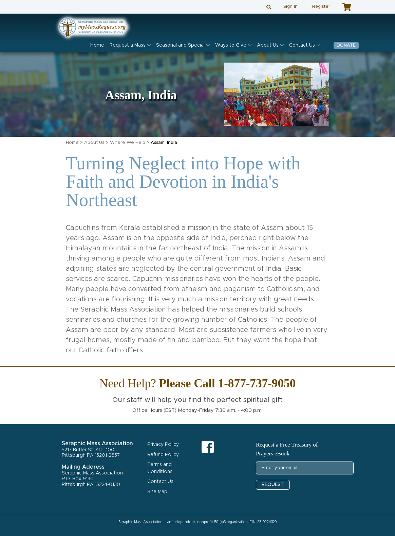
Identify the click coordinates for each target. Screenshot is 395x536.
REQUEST (273, 484)
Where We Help (127, 142)
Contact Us (160, 481)
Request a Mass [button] (128, 45)
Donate (346, 45)
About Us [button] (268, 45)
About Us (94, 142)
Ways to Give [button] (230, 45)
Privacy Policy (163, 444)
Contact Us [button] (302, 45)
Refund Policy (163, 454)
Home (97, 45)
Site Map (157, 491)
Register (321, 6)
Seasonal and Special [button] (180, 45)
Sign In (290, 6)
